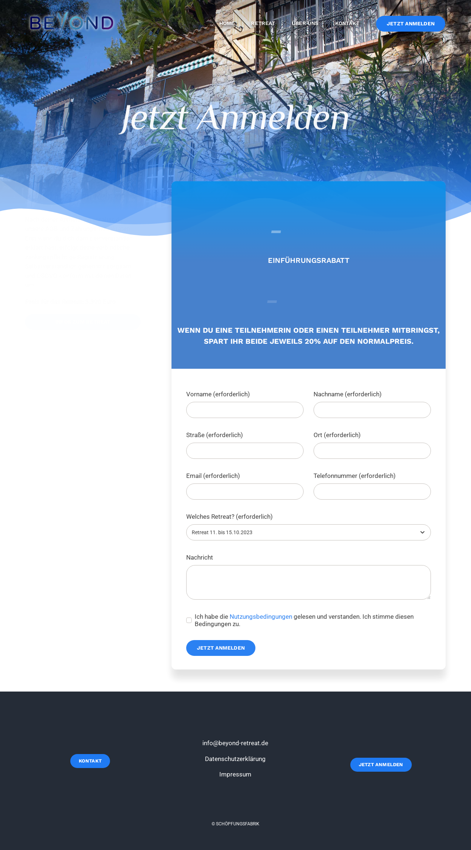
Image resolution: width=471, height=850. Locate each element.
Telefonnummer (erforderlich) (356, 475)
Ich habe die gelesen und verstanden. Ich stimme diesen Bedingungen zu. (305, 620)
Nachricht (200, 557)
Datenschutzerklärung (235, 758)
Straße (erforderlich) (215, 435)
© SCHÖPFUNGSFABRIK (235, 823)
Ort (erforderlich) (338, 435)
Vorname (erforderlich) (219, 394)
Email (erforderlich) (214, 475)
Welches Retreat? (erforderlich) (230, 516)
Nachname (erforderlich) (349, 394)
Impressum (235, 774)
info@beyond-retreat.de (235, 743)
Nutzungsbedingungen (262, 616)
